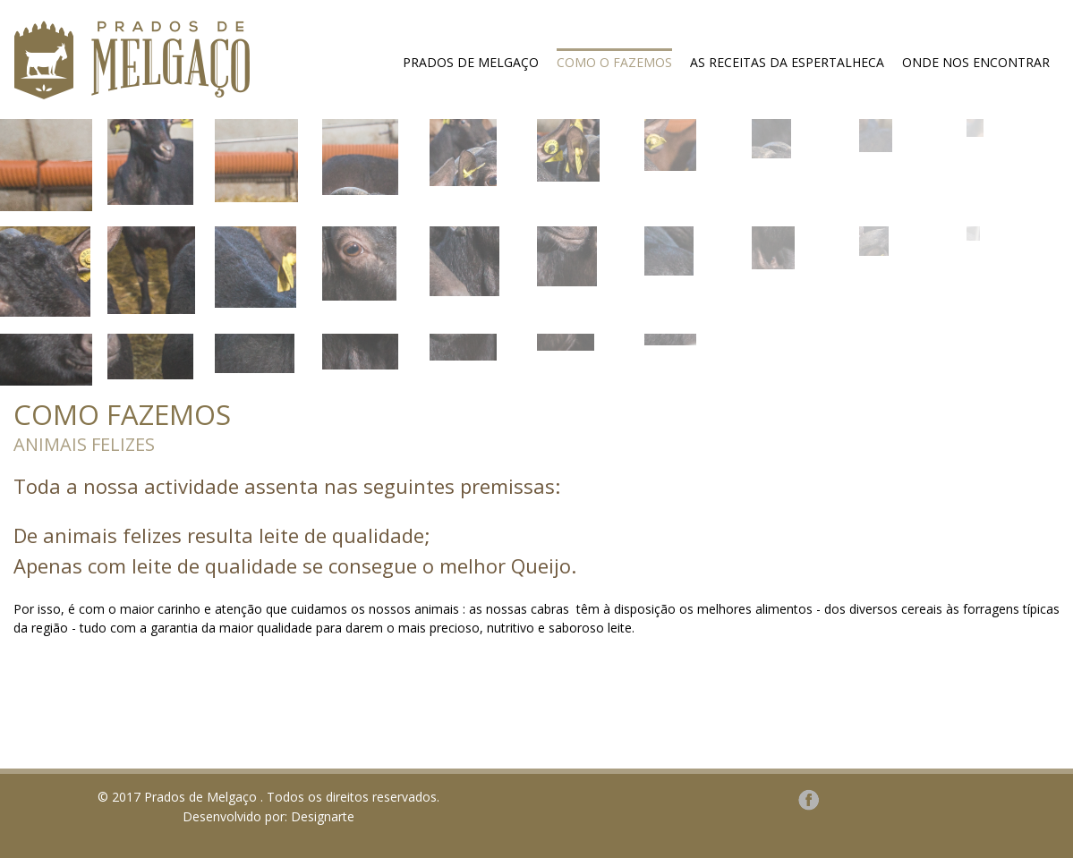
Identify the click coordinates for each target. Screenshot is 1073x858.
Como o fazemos (614, 62)
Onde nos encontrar (976, 62)
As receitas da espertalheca (787, 62)
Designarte (322, 816)
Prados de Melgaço (471, 62)
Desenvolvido (222, 816)
